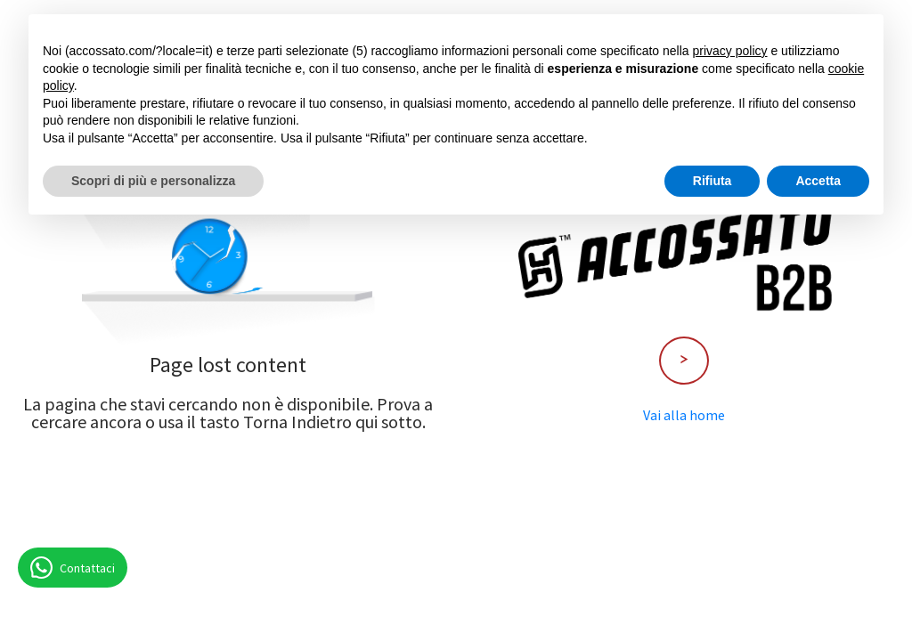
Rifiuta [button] (712, 181)
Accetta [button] (818, 181)
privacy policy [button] (730, 51)
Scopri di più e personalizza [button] (153, 181)
